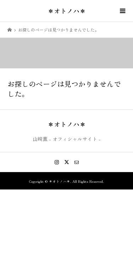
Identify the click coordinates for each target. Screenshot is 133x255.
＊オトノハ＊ (67, 10)
